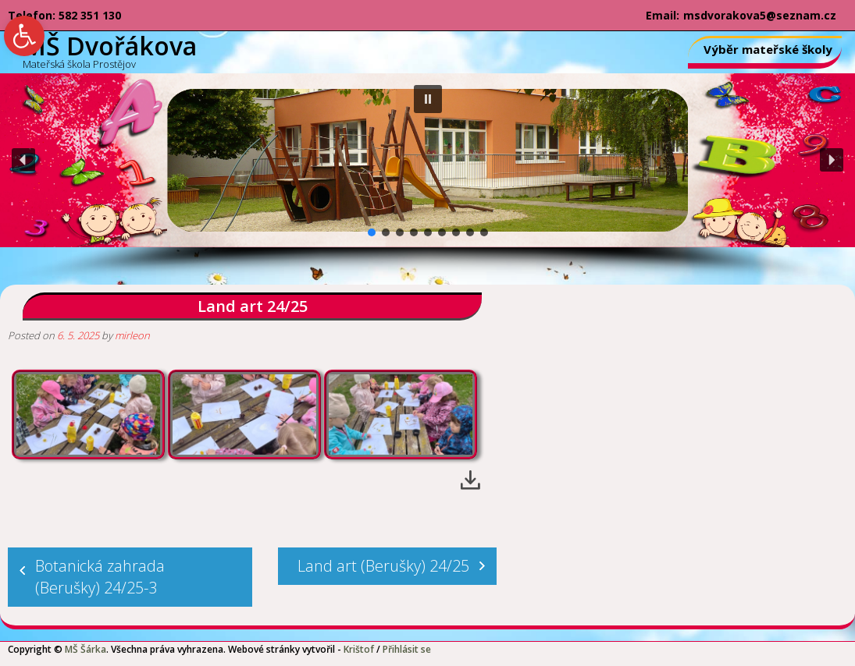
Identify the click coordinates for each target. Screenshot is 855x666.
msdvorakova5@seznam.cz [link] (759, 15)
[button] (428, 99)
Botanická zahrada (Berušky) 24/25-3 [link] (100, 576)
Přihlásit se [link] (407, 649)
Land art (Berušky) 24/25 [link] (383, 565)
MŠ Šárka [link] (85, 649)
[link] (24, 36)
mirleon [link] (132, 335)
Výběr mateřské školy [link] (768, 49)
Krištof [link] (359, 649)
